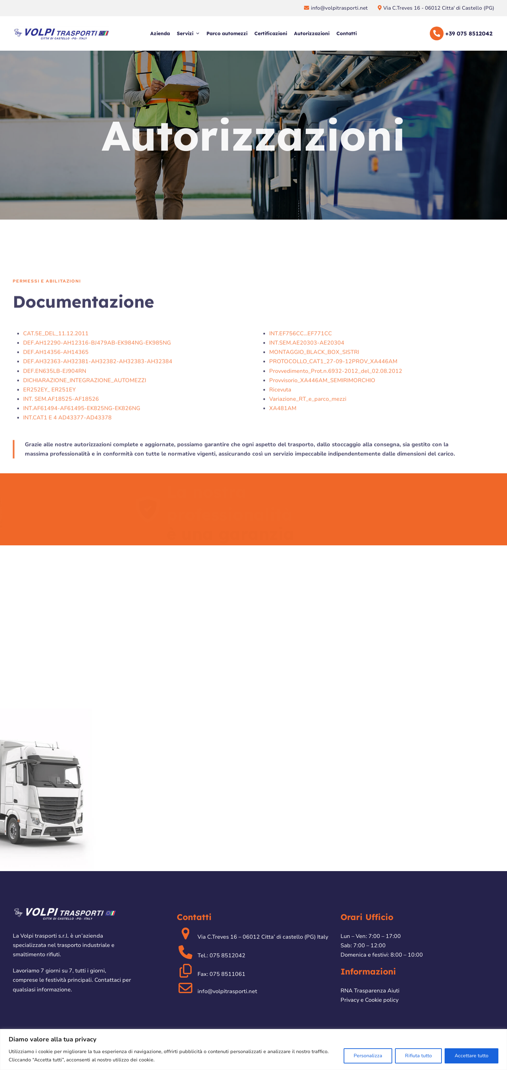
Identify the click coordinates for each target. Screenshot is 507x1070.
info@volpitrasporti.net (340, 7)
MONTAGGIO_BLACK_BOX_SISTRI (314, 420)
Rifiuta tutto (418, 1055)
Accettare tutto (471, 1055)
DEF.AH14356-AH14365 (56, 420)
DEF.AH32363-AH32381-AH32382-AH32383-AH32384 (97, 430)
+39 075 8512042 (469, 33)
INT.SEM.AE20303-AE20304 (306, 411)
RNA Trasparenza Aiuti (370, 991)
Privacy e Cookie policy (369, 1000)
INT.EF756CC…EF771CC (300, 402)
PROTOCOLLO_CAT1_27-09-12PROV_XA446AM (333, 430)
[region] (253, 1049)
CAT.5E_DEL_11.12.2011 (56, 402)
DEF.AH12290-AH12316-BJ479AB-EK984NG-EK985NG (97, 411)
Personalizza (368, 1055)
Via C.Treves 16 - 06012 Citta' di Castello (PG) (438, 7)
